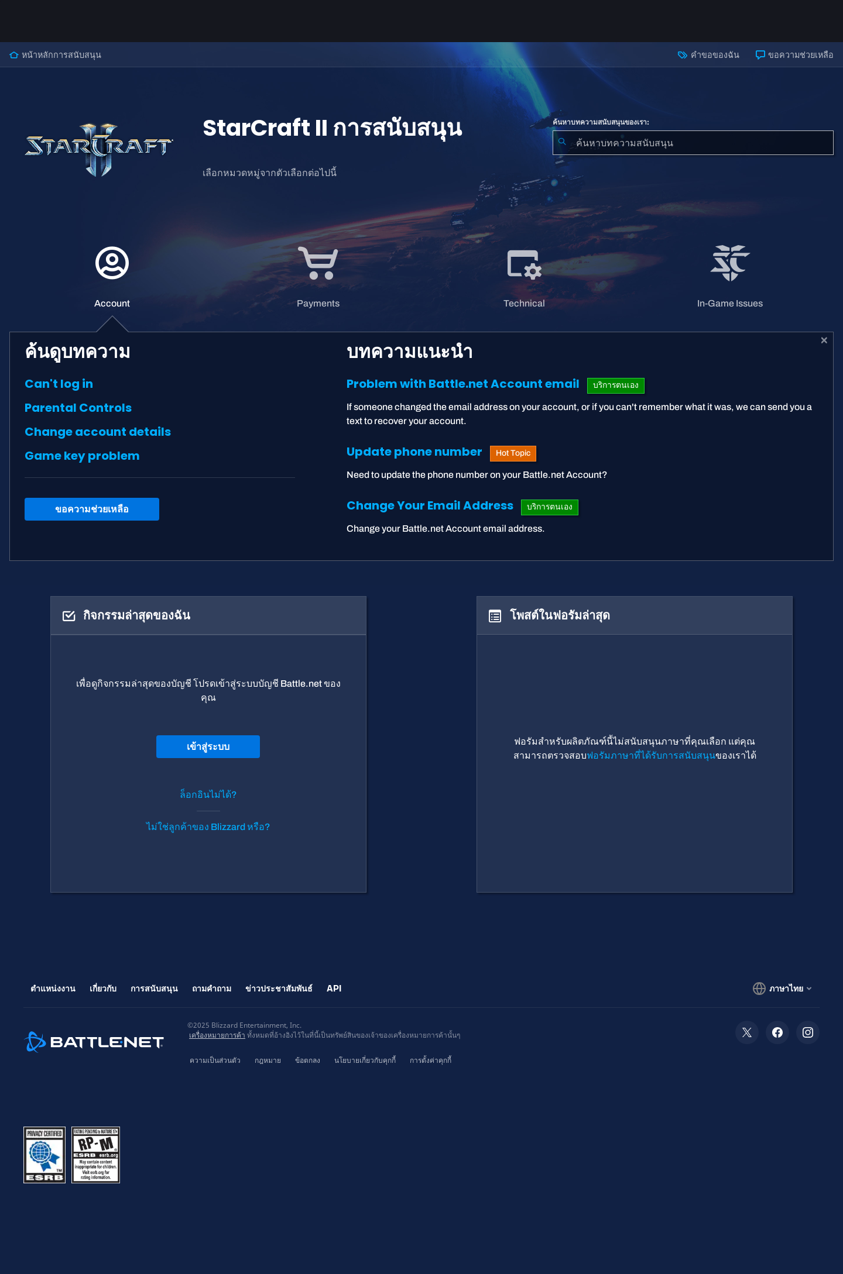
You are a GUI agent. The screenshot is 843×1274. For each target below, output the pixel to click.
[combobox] (693, 142)
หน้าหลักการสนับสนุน (55, 55)
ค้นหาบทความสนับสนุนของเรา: (601, 122)
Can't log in (59, 384)
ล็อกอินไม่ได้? (208, 795)
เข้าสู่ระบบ (208, 746)
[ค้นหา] (562, 142)
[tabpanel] (421, 446)
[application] (111, 277)
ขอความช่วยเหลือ (795, 55)
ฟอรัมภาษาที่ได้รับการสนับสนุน (651, 755)
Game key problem (82, 455)
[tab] (112, 277)
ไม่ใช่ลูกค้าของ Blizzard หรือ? (208, 827)
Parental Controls (78, 408)
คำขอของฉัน (708, 55)
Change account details (98, 431)
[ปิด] (824, 340)
